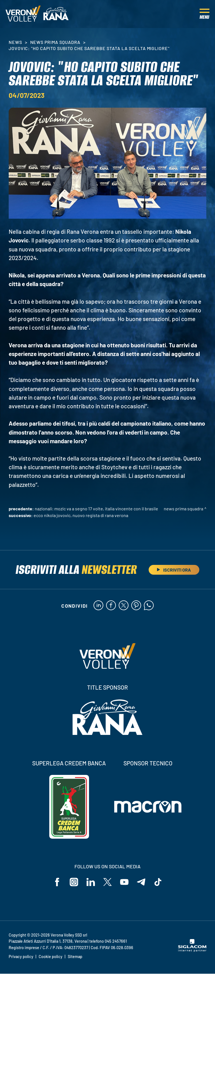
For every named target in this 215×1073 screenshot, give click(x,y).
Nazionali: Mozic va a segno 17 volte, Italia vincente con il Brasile (96, 508)
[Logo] (23, 14)
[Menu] (204, 14)
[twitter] (123, 605)
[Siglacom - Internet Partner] (192, 950)
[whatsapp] (149, 605)
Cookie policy (50, 956)
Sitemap (75, 956)
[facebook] (111, 605)
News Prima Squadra (55, 42)
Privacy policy (21, 956)
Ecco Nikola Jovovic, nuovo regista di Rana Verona (81, 515)
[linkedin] (98, 605)
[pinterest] (136, 605)
